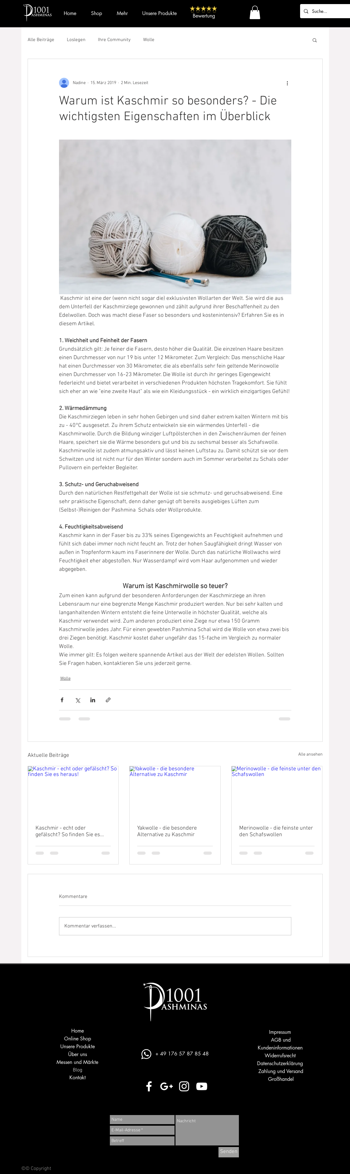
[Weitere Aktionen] (287, 83)
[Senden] (228, 1152)
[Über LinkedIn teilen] (93, 700)
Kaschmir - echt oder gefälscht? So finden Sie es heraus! (67, 831)
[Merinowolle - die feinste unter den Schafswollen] (277, 791)
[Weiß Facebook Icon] (149, 1086)
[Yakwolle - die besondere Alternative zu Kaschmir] (175, 791)
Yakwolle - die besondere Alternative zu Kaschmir (167, 831)
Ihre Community (114, 40)
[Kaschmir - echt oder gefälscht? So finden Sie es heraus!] (73, 791)
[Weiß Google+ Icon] (166, 1086)
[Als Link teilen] (108, 700)
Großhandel (281, 1079)
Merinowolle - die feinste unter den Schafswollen (276, 831)
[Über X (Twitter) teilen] (77, 700)
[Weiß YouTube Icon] (201, 1086)
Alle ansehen (310, 754)
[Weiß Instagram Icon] (184, 1086)
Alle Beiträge (41, 40)
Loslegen (76, 40)
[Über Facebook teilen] (62, 700)
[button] (255, 12)
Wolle (148, 40)
